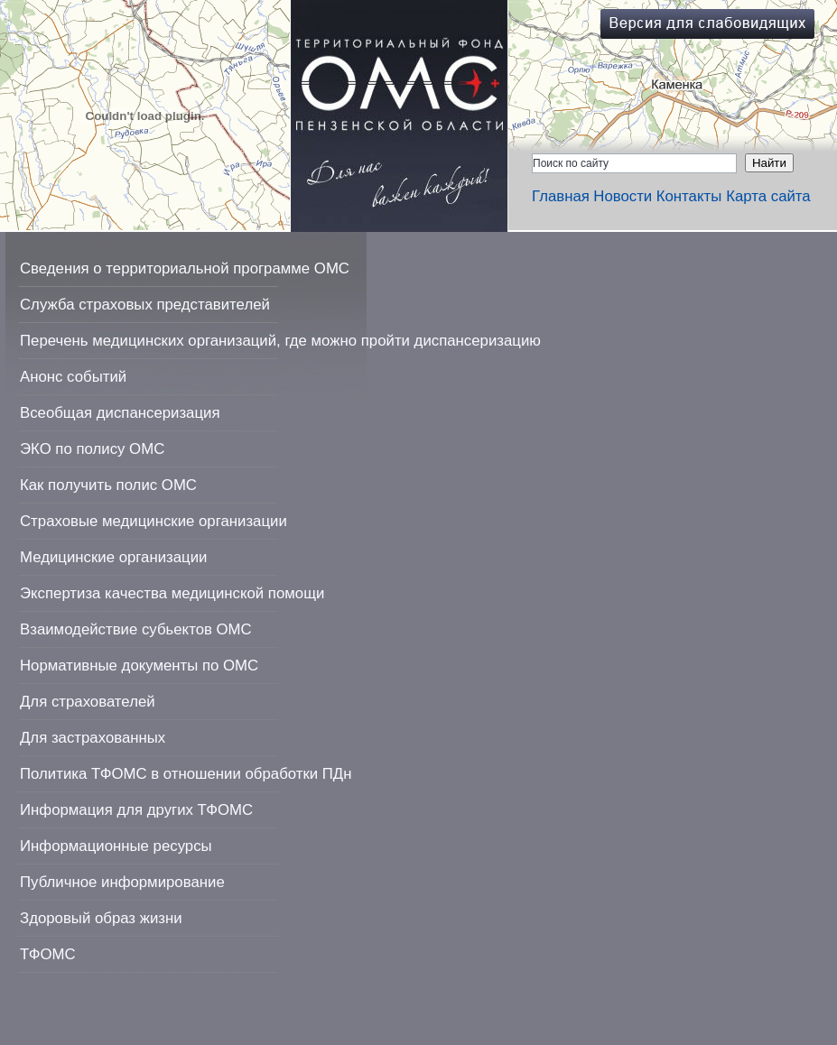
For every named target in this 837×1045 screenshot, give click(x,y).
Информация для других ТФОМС (136, 809)
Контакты (688, 196)
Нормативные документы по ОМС (139, 665)
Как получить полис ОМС (108, 485)
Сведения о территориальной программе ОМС (184, 268)
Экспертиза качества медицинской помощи (172, 593)
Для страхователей (87, 701)
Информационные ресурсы (116, 846)
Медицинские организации (113, 557)
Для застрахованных (92, 737)
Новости (622, 196)
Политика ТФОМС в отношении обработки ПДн (185, 773)
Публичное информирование (122, 882)
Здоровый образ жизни (101, 918)
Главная (561, 196)
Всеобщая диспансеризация (120, 412)
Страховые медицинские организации (153, 521)
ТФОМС (48, 954)
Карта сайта (768, 196)
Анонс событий (73, 376)
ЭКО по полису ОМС (92, 449)
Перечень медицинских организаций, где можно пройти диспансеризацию (280, 340)
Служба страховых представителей (145, 304)
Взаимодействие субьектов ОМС (136, 629)
